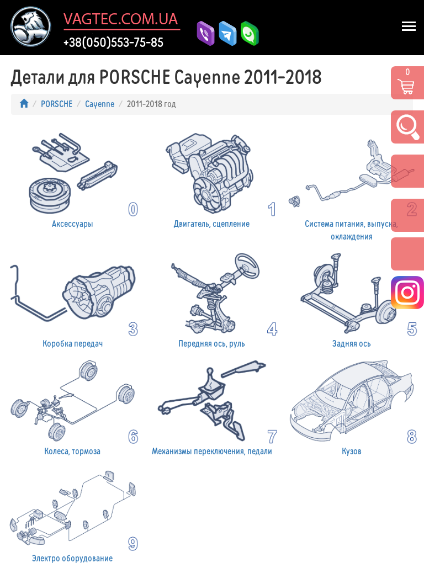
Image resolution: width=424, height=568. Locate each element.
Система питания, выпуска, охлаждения (351, 185)
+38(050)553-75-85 (113, 42)
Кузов (351, 406)
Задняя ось (351, 299)
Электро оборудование (73, 514)
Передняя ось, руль (212, 299)
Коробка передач (73, 299)
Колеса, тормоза (73, 406)
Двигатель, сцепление (212, 179)
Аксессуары (73, 179)
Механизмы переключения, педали (212, 406)
